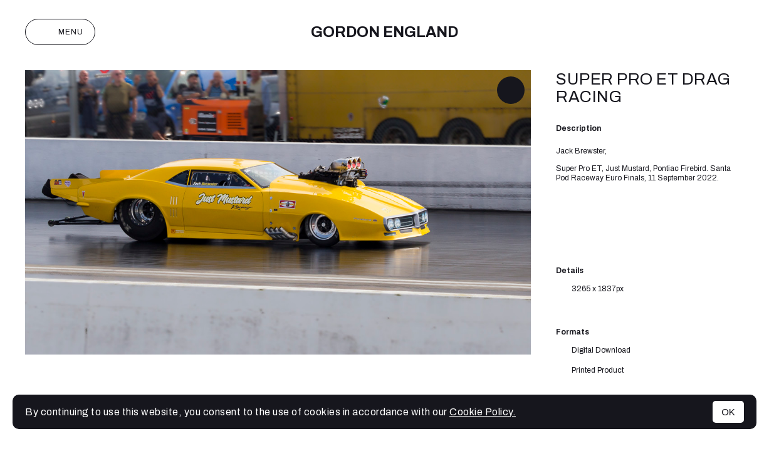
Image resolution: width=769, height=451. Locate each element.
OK (728, 412)
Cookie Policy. (482, 412)
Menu (60, 31)
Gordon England (384, 32)
